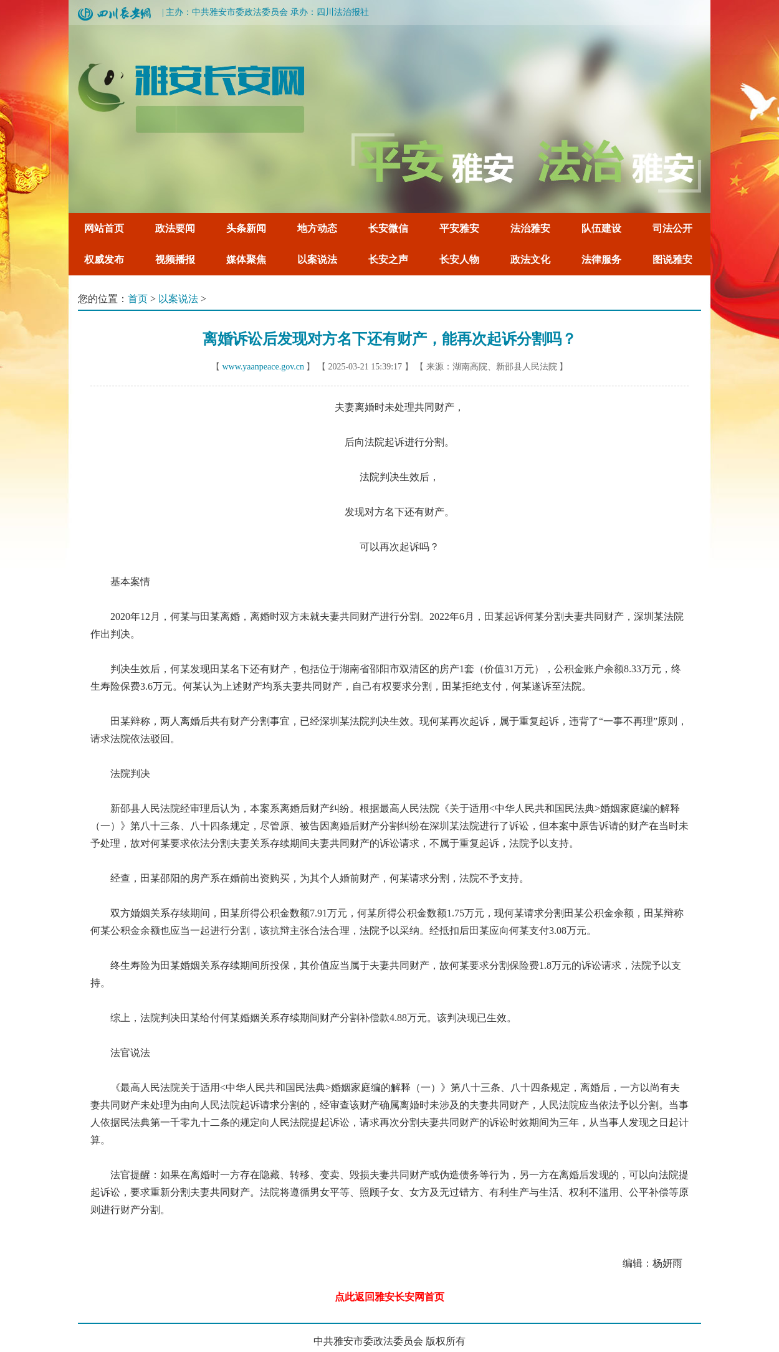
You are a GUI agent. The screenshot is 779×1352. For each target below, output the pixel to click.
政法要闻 (175, 228)
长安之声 (388, 259)
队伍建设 (601, 228)
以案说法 (317, 259)
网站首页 (104, 228)
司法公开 (672, 228)
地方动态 (317, 228)
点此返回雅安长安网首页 (389, 1297)
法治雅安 (530, 228)
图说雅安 (672, 259)
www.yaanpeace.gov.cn (263, 366)
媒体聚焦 (246, 259)
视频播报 (175, 259)
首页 (138, 298)
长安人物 (459, 259)
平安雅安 (459, 228)
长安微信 (388, 228)
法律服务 (601, 259)
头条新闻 (246, 228)
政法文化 (530, 259)
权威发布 (104, 259)
